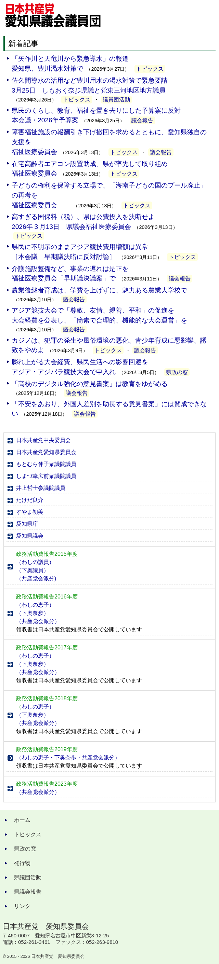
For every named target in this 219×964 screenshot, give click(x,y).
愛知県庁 (27, 524)
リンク (22, 906)
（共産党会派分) (36, 578)
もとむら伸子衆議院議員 (46, 464)
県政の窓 (177, 372)
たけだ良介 (29, 500)
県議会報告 (27, 892)
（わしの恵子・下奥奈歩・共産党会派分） (68, 757)
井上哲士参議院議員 (40, 488)
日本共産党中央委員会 (43, 440)
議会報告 (142, 120)
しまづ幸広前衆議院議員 (46, 476)
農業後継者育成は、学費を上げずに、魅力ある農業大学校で (99, 290)
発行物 (22, 863)
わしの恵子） (35, 707)
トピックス (150, 69)
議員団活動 (116, 99)
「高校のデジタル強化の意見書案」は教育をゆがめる (90, 383)
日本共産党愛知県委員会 (46, 452)
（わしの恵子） (35, 605)
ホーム (22, 820)
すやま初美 (29, 512)
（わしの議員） (35, 562)
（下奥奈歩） (32, 613)
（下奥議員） (32, 570)
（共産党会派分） (38, 621)
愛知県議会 (29, 536)
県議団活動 (27, 877)
